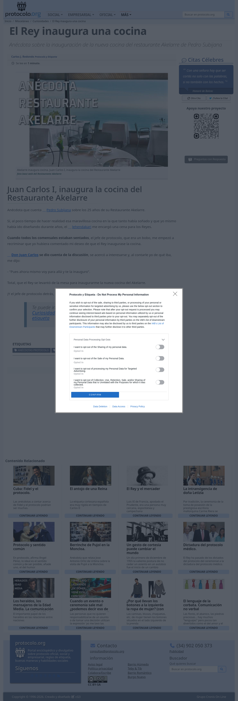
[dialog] (119, 350)
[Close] (176, 295)
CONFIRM (95, 394)
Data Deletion (100, 406)
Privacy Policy (137, 406)
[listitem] (119, 339)
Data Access (118, 406)
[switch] (160, 347)
